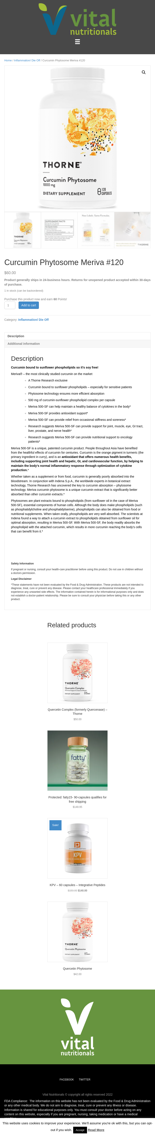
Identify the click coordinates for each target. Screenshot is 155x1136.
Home (8, 60)
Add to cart (28, 305)
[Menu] (77, 41)
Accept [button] (80, 1130)
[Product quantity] (9, 305)
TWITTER (84, 1079)
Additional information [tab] (24, 343)
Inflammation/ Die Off (27, 60)
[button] (144, 72)
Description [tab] (16, 336)
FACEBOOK (67, 1079)
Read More (96, 1130)
